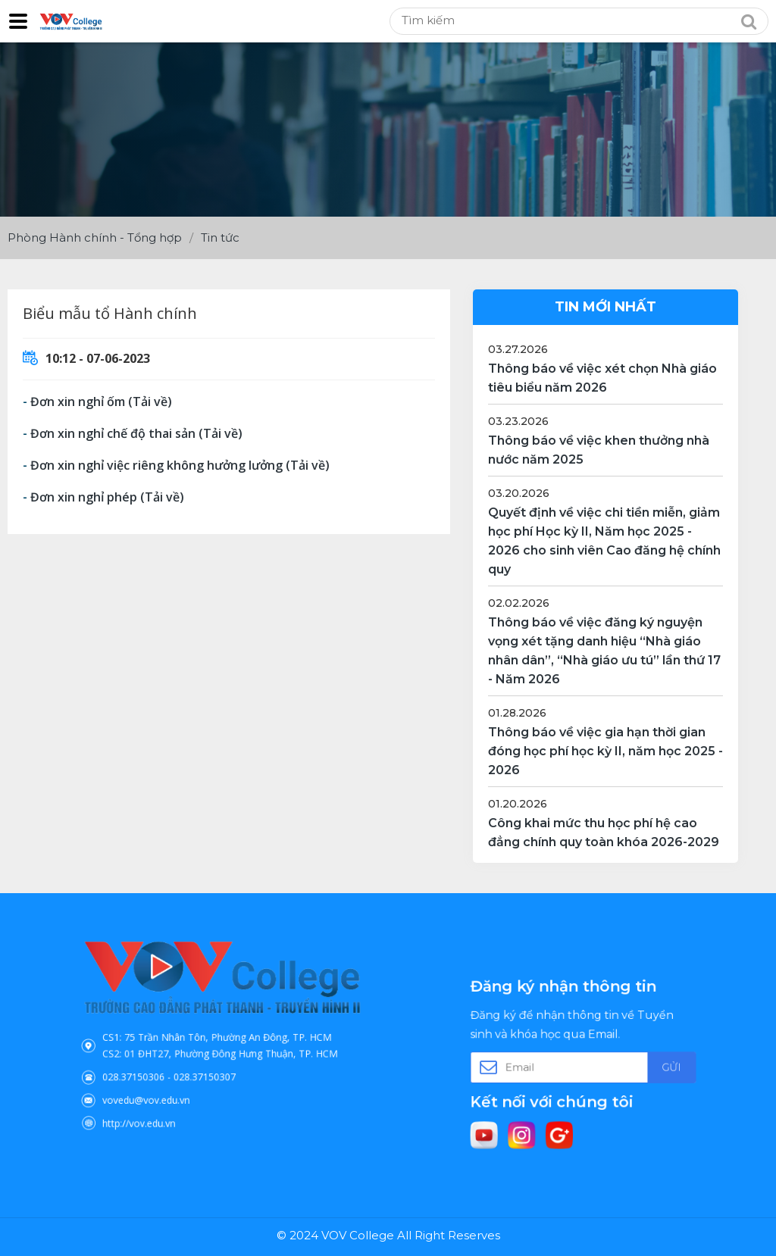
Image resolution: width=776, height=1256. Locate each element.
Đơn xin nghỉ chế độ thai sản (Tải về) (136, 433)
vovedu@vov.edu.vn (170, 1080)
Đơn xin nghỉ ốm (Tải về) (101, 401)
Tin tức (220, 237)
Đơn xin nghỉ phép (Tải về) (107, 497)
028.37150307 (210, 1064)
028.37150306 (162, 1064)
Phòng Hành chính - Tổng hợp (95, 237)
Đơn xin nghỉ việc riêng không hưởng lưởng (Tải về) (180, 465)
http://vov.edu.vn (165, 1096)
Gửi (639, 1065)
